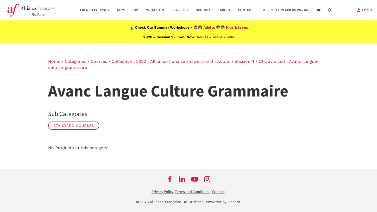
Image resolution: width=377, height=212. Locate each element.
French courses (94, 10)
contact (245, 10)
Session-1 (244, 61)
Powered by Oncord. (223, 202)
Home (54, 61)
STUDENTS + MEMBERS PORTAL (284, 10)
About (225, 10)
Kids (230, 37)
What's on (155, 10)
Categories (75, 61)
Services (180, 10)
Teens (217, 37)
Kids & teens (237, 27)
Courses (99, 61)
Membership (127, 10)
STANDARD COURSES (73, 125)
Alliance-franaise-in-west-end (181, 61)
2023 (141, 61)
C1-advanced (271, 61)
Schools (203, 10)
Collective (122, 61)
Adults (209, 27)
